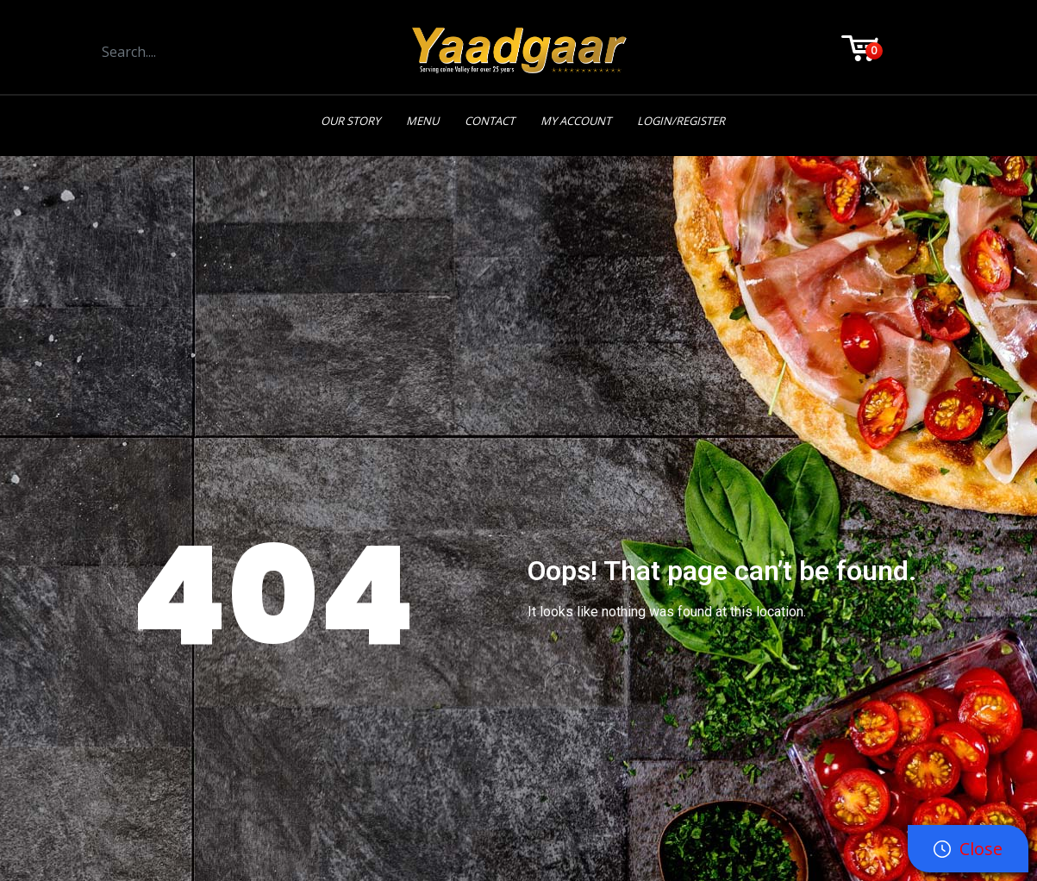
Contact (490, 120)
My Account (575, 120)
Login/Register (681, 120)
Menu (422, 120)
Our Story (350, 120)
